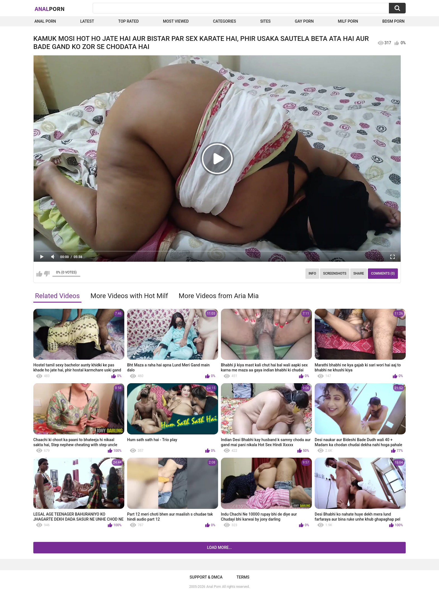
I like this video (39, 274)
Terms (243, 577)
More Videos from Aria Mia (219, 296)
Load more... (219, 547)
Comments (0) (383, 273)
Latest (87, 21)
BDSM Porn (393, 21)
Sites (265, 21)
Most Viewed (176, 21)
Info (312, 273)
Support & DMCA (206, 577)
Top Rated (128, 21)
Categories (224, 21)
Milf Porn (348, 21)
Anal (50, 9)
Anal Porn (45, 21)
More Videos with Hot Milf (129, 296)
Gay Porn (304, 21)
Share (358, 273)
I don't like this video (47, 274)
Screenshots (334, 273)
